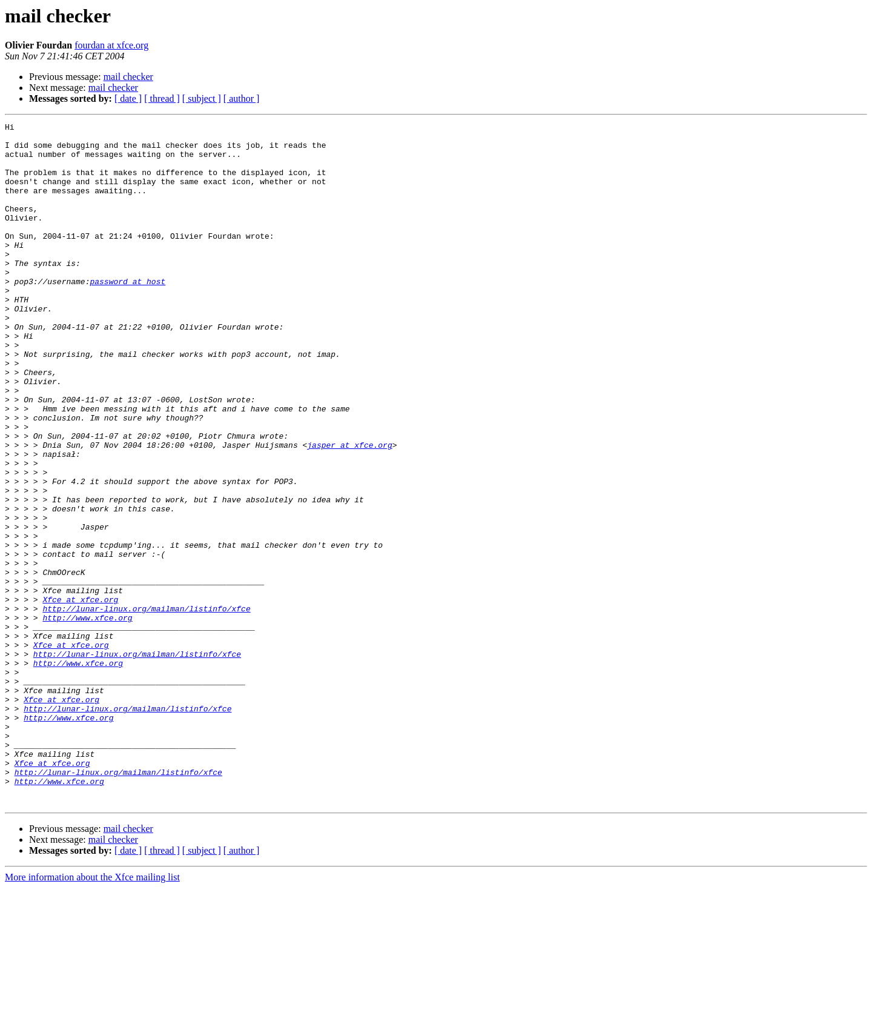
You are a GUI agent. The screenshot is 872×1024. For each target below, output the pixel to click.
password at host (127, 313)
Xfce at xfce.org (80, 695)
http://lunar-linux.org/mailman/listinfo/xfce (146, 706)
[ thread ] (162, 98)
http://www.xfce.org (87, 717)
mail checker (128, 76)
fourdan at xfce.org (111, 45)
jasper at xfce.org (349, 510)
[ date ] (128, 98)
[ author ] (241, 98)
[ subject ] (201, 98)
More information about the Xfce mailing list (92, 1013)
